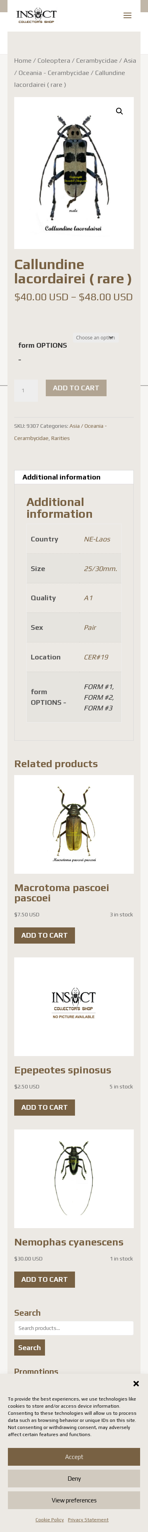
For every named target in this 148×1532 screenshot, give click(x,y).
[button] (136, 1384)
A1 (88, 598)
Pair (90, 627)
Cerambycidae (97, 60)
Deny (74, 1478)
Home (23, 60)
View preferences (74, 1500)
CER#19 (96, 657)
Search (29, 1347)
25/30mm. (100, 568)
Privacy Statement (88, 1520)
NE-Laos (97, 539)
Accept (74, 1456)
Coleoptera (53, 60)
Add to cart (76, 388)
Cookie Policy (50, 1520)
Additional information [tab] (61, 477)
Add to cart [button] (44, 935)
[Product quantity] (26, 391)
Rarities (60, 438)
